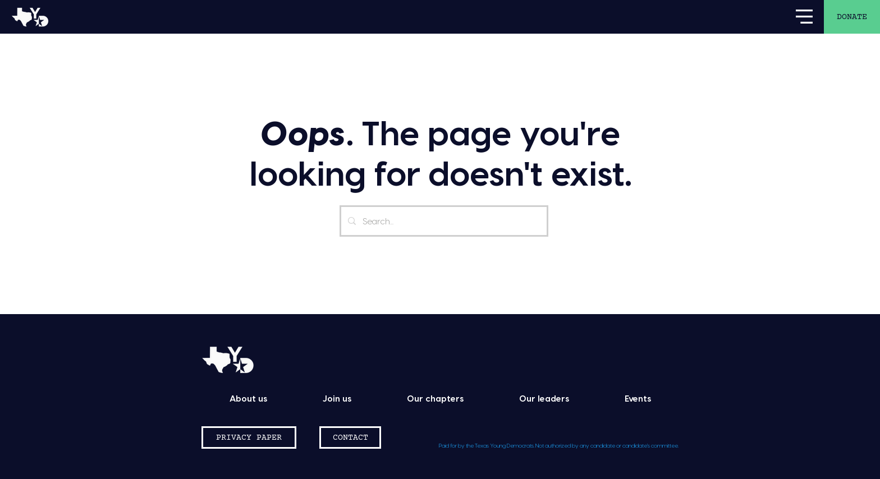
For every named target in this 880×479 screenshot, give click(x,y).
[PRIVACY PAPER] (248, 437)
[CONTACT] (350, 437)
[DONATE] (852, 17)
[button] (804, 17)
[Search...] (443, 221)
